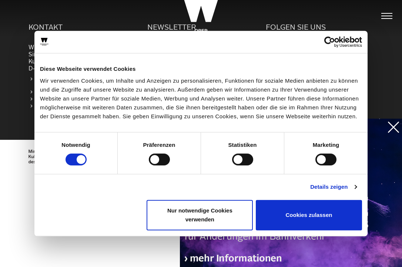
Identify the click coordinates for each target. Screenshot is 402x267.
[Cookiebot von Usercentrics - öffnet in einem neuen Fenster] (329, 41)
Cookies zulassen (309, 215)
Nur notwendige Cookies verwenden (199, 214)
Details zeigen (329, 187)
